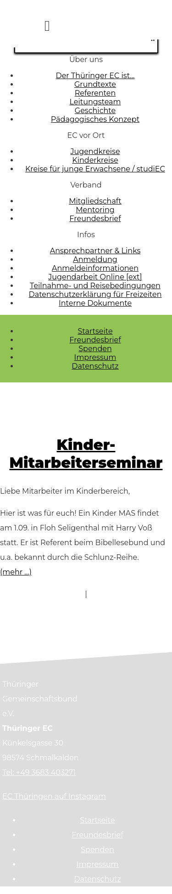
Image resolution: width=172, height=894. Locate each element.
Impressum (95, 357)
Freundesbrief (95, 340)
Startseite (95, 331)
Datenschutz (95, 366)
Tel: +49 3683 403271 (39, 772)
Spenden (95, 348)
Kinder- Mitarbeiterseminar (86, 454)
